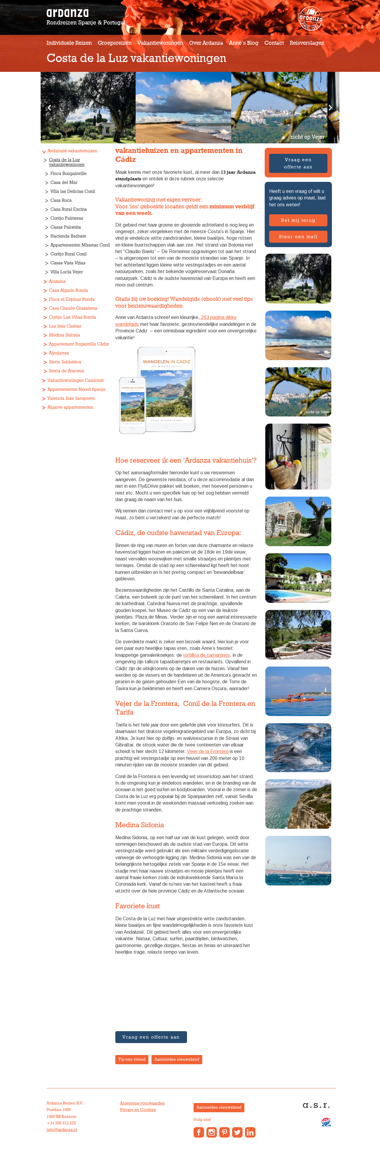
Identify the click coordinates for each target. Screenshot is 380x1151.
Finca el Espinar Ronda (72, 299)
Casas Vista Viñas (67, 263)
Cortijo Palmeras (66, 218)
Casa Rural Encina (68, 209)
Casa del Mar (63, 182)
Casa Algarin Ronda (68, 290)
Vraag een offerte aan (298, 163)
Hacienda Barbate (68, 236)
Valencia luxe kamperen (71, 398)
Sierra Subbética (65, 362)
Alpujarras (59, 353)
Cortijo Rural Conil (68, 254)
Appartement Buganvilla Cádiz (79, 344)
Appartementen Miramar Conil (80, 245)
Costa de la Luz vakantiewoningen (67, 162)
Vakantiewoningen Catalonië (76, 380)
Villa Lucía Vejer (66, 272)
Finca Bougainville (68, 173)
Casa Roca (61, 200)
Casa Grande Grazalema (73, 308)
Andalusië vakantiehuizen (72, 151)
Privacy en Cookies (138, 1110)
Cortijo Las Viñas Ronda (72, 317)
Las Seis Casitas (65, 326)
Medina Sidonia (64, 335)
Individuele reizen (69, 43)
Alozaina (57, 281)
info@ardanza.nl (62, 1130)
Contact (274, 43)
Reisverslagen (307, 43)
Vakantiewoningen (160, 43)
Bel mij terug (298, 220)
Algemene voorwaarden (142, 1103)
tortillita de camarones (206, 655)
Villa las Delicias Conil (72, 191)
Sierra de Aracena (66, 371)
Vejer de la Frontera (208, 751)
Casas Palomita (65, 227)
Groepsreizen (114, 43)
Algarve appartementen (70, 407)
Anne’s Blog (243, 43)
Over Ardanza (206, 43)
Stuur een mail (298, 236)
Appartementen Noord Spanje (76, 389)
